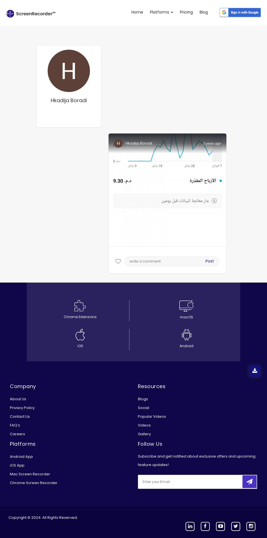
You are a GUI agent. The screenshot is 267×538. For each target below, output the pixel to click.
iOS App (17, 465)
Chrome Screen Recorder (34, 482)
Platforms (161, 12)
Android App (21, 456)
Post (210, 261)
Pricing (186, 12)
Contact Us (20, 416)
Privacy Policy (22, 407)
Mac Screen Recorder (30, 474)
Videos (144, 425)
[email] (175, 481)
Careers (17, 434)
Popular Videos (152, 416)
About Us (18, 399)
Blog (204, 12)
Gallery (144, 434)
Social (143, 407)
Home (137, 12)
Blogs (143, 399)
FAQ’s (15, 425)
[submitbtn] (249, 481)
